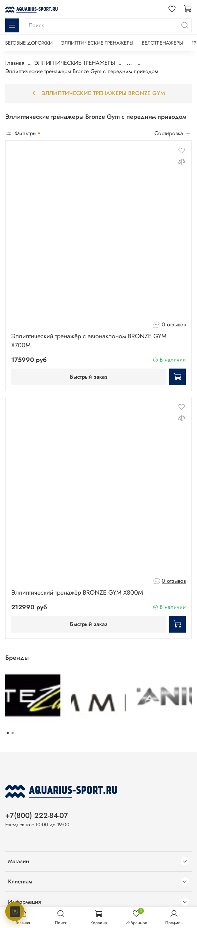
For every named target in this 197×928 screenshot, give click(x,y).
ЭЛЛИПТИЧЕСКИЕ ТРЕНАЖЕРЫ (97, 42)
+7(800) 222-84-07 (36, 815)
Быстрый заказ (89, 377)
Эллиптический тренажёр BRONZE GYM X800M (77, 592)
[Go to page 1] (8, 733)
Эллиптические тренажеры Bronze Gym (98, 93)
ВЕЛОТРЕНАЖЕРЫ (162, 42)
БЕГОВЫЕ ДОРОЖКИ (29, 42)
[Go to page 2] (13, 733)
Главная (14, 63)
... (129, 63)
